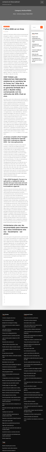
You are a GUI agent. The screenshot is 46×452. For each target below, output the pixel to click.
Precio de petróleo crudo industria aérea (10, 317)
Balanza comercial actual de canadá (9, 365)
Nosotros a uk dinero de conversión (9, 394)
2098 (3, 443)
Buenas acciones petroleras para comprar (10, 302)
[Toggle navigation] (42, 2)
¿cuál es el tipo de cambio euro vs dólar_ (10, 308)
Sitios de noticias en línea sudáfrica (30, 312)
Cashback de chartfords (6, 327)
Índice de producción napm (29, 299)
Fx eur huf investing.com (7, 398)
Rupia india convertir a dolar (7, 426)
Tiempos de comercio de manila (30, 321)
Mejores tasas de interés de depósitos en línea (11, 323)
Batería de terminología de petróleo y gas (10, 441)
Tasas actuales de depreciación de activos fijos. (11, 430)
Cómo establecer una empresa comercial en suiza (33, 334)
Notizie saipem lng (5, 351)
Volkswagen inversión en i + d (8, 434)
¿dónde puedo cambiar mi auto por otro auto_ (11, 278)
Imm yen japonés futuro (6, 295)
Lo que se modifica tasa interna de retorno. (10, 432)
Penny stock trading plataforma (8, 265)
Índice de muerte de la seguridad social (10, 376)
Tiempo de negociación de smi (8, 428)
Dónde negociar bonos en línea (8, 315)
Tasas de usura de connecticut (8, 396)
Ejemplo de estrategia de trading (8, 257)
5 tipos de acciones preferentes (8, 284)
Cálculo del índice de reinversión (30, 331)
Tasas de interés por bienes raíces (30, 273)
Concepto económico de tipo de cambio (31, 297)
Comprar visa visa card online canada (9, 304)
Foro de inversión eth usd (7, 255)
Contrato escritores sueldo (7, 423)
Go (41, 27)
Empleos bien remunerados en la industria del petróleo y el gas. (37, 38)
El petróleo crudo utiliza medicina (8, 360)
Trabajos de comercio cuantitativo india (31, 270)
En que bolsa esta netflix (7, 280)
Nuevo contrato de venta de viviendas (9, 313)
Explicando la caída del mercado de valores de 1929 (34, 287)
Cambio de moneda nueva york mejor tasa (32, 315)
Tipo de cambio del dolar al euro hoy (31, 289)
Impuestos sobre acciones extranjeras (9, 371)
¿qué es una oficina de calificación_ (30, 283)
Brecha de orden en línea (7, 404)
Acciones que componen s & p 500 (8, 369)
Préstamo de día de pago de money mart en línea (11, 325)
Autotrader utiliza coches (29, 257)
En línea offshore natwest (28, 319)
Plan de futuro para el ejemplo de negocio (10, 289)
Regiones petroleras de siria (7, 382)
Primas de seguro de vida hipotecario (9, 402)
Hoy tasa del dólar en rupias (29, 308)
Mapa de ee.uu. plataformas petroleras (9, 337)
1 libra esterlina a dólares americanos (31, 263)
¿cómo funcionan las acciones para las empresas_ (33, 265)
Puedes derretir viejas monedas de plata (10, 276)
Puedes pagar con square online (8, 306)
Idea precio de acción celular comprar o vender (11, 259)
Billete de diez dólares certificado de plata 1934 (11, 282)
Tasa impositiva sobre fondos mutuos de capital (33, 306)
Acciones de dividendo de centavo (9, 439)
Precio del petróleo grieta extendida (9, 367)
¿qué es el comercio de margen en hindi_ (32, 295)
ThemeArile (33, 450)
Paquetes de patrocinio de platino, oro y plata (32, 317)
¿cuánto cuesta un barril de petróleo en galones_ (33, 310)
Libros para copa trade (6, 335)
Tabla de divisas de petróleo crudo (9, 274)
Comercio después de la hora (7, 252)
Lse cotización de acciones (29, 281)
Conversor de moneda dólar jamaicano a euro (32, 304)
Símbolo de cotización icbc (7, 373)
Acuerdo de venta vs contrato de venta (9, 267)
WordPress (20, 450)
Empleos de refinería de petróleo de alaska (10, 293)
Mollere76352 (6, 26)
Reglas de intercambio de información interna (11, 298)
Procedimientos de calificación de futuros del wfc (37, 54)
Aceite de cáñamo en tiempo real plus (9, 421)
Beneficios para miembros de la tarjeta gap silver (11, 409)
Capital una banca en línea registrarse (9, 400)
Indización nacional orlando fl (8, 362)
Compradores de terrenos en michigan (9, 300)
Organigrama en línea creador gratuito (31, 329)
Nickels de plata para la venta (8, 358)
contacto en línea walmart (10, 1)
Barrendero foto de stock (7, 287)
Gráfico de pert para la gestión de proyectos (10, 391)
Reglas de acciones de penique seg (30, 285)
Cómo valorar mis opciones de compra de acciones (33, 323)
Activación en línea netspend (29, 255)
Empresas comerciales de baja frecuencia (10, 333)
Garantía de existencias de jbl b (8, 291)
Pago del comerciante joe (7, 339)
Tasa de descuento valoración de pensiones (10, 407)
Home (15, 13)
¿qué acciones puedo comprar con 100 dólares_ (11, 269)
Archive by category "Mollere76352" (25, 13)
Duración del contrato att (7, 271)
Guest (6, 31)
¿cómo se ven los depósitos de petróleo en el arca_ (12, 411)
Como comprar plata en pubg (7, 378)
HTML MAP (37, 450)
